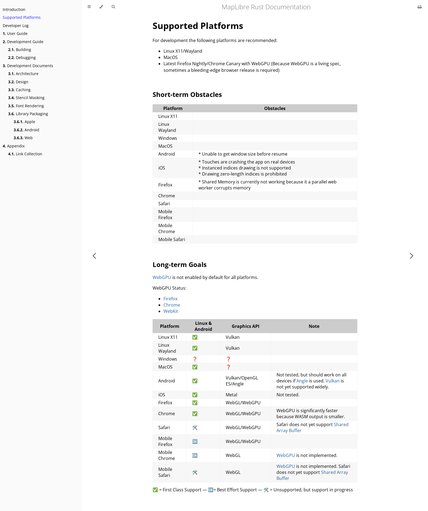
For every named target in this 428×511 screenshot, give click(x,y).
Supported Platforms (22, 17)
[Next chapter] (411, 255)
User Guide (15, 33)
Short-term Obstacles (187, 94)
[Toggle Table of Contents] (89, 7)
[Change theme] (101, 7)
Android (26, 129)
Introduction (14, 9)
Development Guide (23, 41)
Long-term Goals (180, 264)
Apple (24, 121)
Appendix (14, 145)
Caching (19, 89)
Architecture (23, 73)
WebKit (171, 311)
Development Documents (28, 65)
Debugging (22, 57)
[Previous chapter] (94, 255)
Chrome (172, 305)
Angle (302, 381)
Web (23, 137)
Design (18, 81)
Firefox (170, 299)
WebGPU (162, 277)
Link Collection (25, 153)
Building (19, 49)
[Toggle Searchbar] (113, 7)
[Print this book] (419, 7)
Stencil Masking (26, 97)
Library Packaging (28, 113)
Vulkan (333, 381)
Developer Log (16, 25)
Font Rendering (26, 105)
